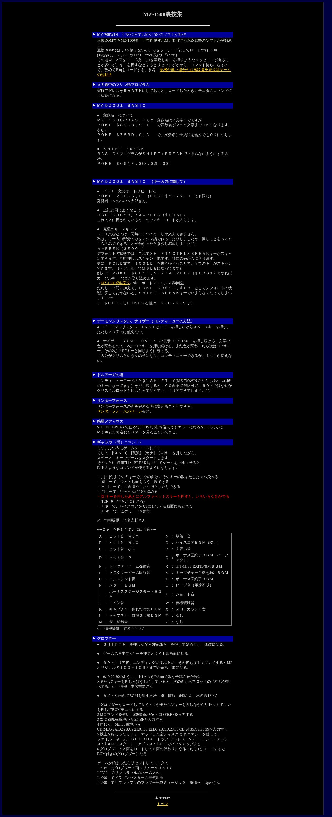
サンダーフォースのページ (119, 411)
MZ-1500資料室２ (115, 283)
